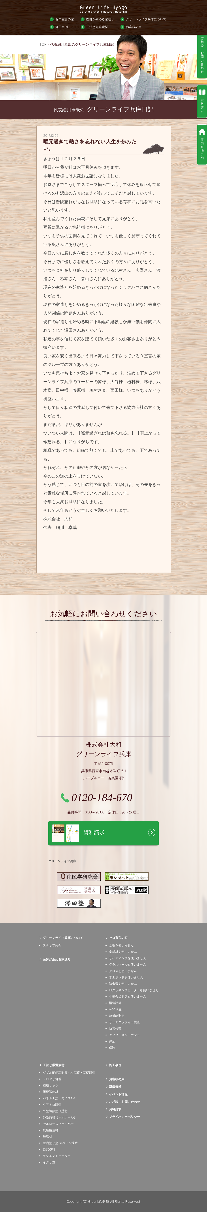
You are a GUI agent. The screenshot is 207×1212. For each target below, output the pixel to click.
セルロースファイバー (58, 1124)
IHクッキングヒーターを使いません (133, 990)
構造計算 (115, 1003)
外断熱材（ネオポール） (60, 1117)
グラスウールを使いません (127, 965)
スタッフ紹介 (52, 945)
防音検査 (115, 1028)
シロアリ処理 (52, 1079)
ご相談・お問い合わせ (124, 1102)
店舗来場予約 (202, 149)
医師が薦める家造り (100, 19)
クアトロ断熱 (52, 1105)
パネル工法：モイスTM (59, 1098)
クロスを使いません (123, 971)
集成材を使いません (123, 952)
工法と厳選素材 (97, 27)
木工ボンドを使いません (126, 977)
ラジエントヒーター (57, 1156)
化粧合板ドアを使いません (127, 996)
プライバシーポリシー (124, 1117)
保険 (112, 1048)
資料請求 (115, 1109)
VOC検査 (115, 1009)
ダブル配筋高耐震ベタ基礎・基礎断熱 (69, 1073)
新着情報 (115, 1087)
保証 (112, 1041)
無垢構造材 (50, 1130)
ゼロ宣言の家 (64, 19)
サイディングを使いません (127, 958)
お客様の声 (133, 27)
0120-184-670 (102, 798)
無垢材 (47, 1137)
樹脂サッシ (50, 1085)
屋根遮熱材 (50, 1092)
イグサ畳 (49, 1162)
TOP (43, 44)
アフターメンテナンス (124, 1035)
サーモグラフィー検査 (124, 1022)
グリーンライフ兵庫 (62, 861)
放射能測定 (116, 1016)
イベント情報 (118, 1094)
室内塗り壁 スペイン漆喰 (60, 1143)
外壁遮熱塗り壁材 (55, 1111)
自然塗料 (49, 1149)
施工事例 (61, 27)
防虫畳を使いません (123, 984)
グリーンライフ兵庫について (146, 19)
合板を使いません (121, 945)
